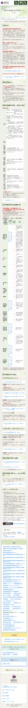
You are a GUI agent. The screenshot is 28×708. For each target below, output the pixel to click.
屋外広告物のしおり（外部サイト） (13, 467)
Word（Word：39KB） (11, 305)
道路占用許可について (10, 200)
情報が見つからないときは (13, 670)
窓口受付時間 (5, 692)
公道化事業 (14, 654)
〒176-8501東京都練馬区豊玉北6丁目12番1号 (10, 686)
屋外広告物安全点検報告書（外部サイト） (14, 70)
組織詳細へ (19, 532)
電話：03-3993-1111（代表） (9, 689)
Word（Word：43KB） (11, 361)
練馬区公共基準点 (6, 654)
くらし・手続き (15, 17)
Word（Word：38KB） (11, 328)
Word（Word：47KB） (11, 349)
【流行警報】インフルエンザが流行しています (14, 639)
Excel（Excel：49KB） (11, 236)
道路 (4, 19)
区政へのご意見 (6, 698)
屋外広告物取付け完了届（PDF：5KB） (14, 381)
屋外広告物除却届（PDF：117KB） (13, 432)
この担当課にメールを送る (9, 536)
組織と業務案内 (6, 695)
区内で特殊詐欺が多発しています (11, 641)
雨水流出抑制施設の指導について (10, 652)
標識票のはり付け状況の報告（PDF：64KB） (15, 392)
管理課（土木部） (6, 663)
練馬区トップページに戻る (8, 701)
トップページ (9, 17)
